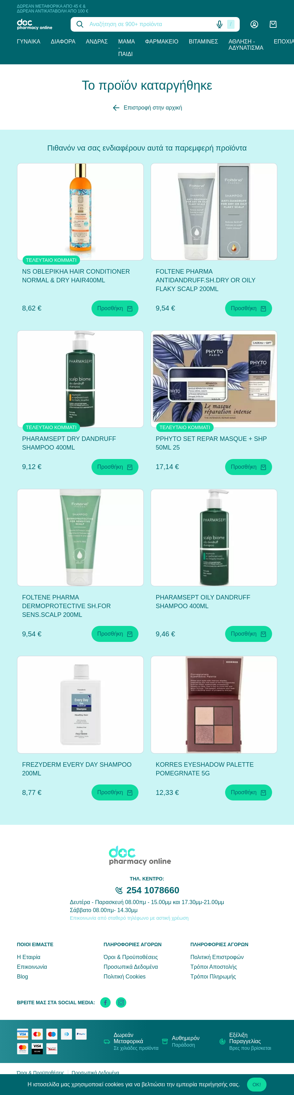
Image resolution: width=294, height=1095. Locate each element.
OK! (257, 1084)
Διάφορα (63, 42)
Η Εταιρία (28, 957)
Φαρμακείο (161, 42)
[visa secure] (39, 1048)
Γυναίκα (29, 42)
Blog (22, 977)
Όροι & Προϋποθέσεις (131, 957)
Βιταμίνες (203, 42)
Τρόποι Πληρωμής (213, 977)
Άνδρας (97, 42)
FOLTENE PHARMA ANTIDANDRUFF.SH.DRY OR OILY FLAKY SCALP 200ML (206, 280)
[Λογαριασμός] (254, 24)
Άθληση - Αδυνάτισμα (246, 45)
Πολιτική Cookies (125, 977)
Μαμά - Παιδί (126, 48)
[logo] (39, 24)
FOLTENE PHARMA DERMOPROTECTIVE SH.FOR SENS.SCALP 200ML (66, 606)
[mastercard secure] (24, 1048)
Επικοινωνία (32, 967)
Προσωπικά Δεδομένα (131, 967)
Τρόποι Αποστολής (213, 967)
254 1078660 (153, 890)
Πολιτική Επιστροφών (217, 957)
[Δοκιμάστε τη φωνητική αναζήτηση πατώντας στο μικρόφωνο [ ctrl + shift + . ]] (219, 24)
